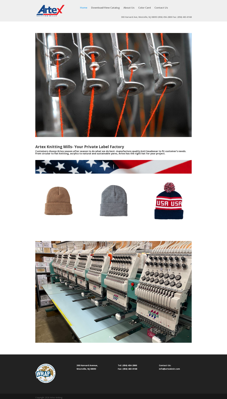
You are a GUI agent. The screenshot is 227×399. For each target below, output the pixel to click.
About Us (128, 8)
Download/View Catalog (105, 8)
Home (83, 8)
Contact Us (161, 8)
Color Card (144, 8)
